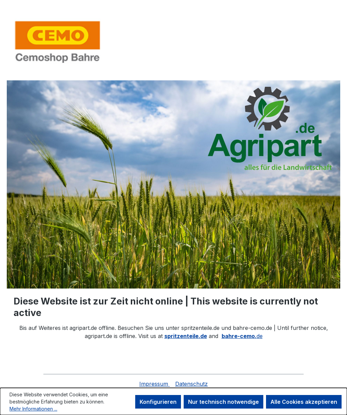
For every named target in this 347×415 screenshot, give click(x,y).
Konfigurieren (158, 401)
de (242, 336)
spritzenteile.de (185, 336)
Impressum (154, 383)
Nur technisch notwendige (223, 401)
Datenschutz (191, 383)
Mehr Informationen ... (33, 409)
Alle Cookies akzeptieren (303, 401)
